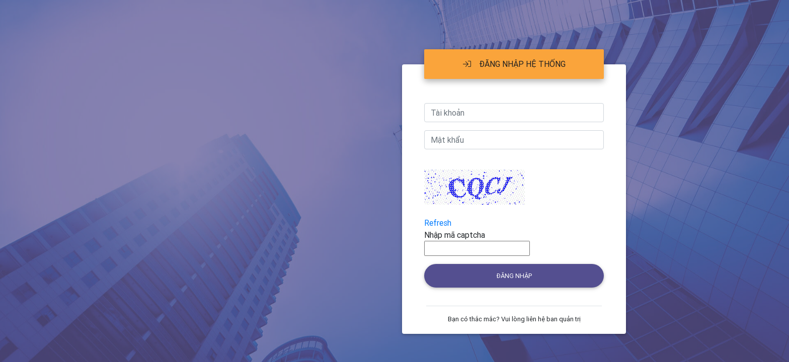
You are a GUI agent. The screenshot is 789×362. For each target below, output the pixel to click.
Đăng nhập (514, 276)
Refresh (437, 223)
